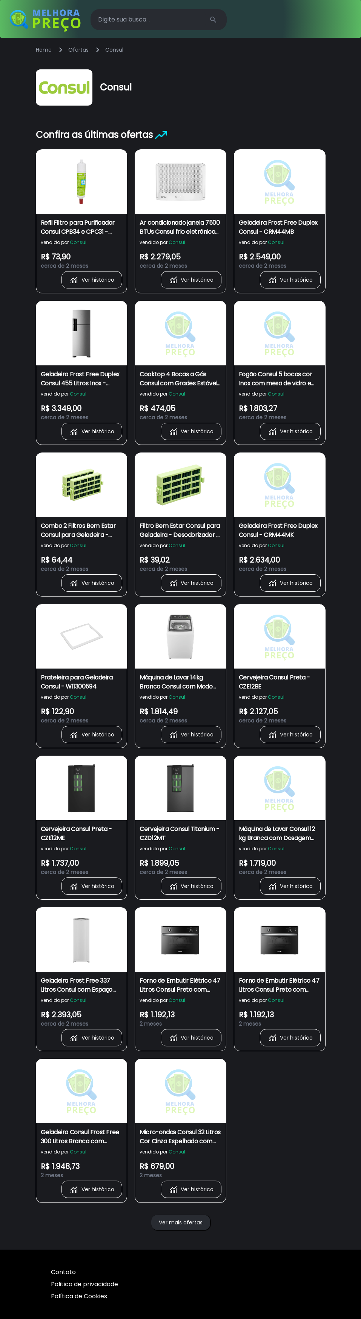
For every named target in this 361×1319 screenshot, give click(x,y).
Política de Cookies (79, 1296)
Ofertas (78, 50)
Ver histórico (91, 279)
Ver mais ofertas (181, 1222)
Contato (63, 1272)
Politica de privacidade (84, 1284)
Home (44, 50)
